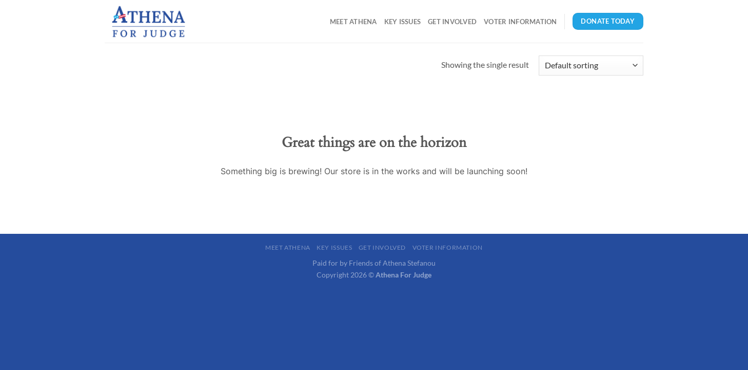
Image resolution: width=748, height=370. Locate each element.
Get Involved (452, 21)
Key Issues (402, 21)
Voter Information (520, 21)
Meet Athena (353, 21)
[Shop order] (591, 65)
